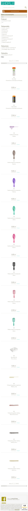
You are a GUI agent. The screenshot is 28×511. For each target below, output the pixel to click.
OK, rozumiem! (17, 509)
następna (17, 60)
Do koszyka (18, 88)
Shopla (8, 3)
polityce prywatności (11, 509)
